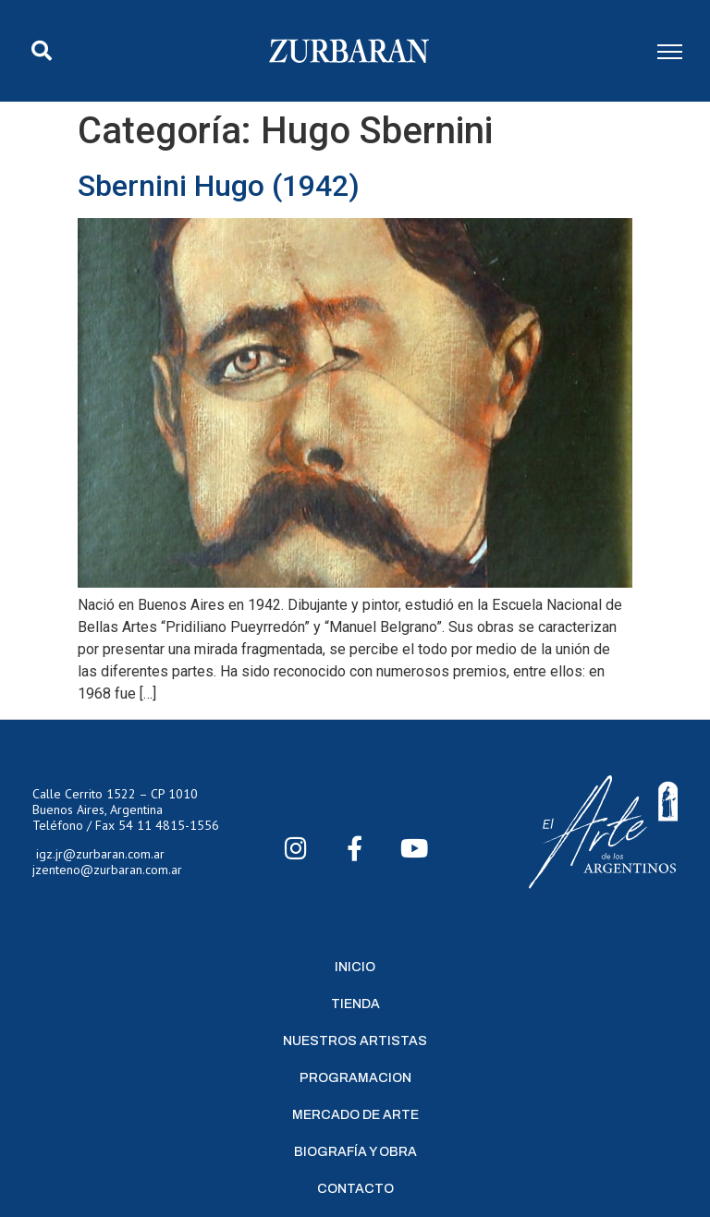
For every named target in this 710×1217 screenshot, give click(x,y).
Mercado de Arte (355, 1115)
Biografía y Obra (355, 1152)
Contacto (355, 1189)
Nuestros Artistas (355, 1041)
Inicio (355, 967)
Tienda (355, 1004)
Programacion (355, 1078)
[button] (41, 50)
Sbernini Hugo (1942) (219, 185)
